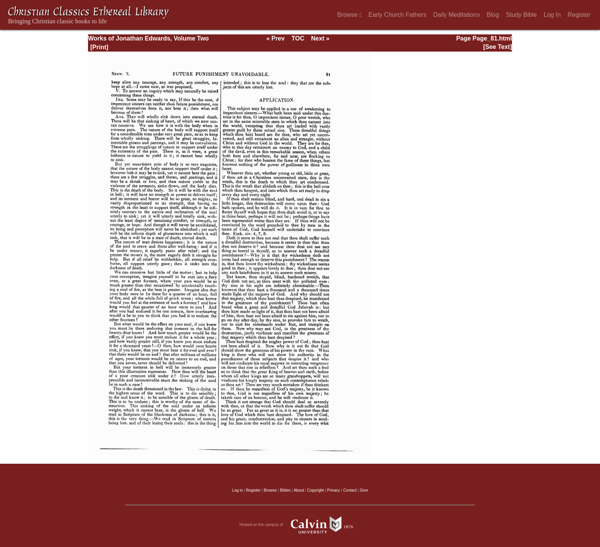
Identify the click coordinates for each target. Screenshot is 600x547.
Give (364, 490)
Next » (320, 38)
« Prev (275, 38)
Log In (552, 14)
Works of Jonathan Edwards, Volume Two (148, 38)
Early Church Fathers (397, 14)
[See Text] (497, 47)
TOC (298, 38)
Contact (350, 490)
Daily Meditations (456, 14)
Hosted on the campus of (300, 524)
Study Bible (521, 14)
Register (578, 14)
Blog (493, 14)
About (298, 490)
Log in (237, 490)
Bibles (285, 490)
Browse (349, 14)
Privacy (333, 490)
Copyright (315, 490)
